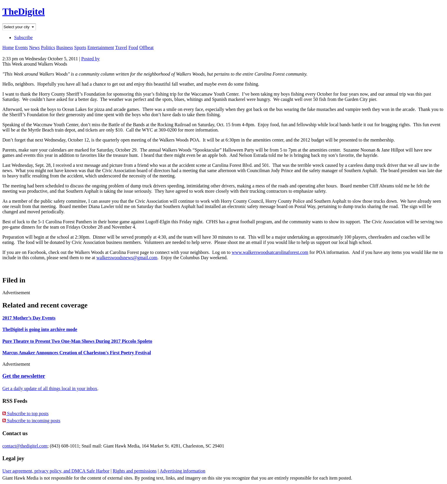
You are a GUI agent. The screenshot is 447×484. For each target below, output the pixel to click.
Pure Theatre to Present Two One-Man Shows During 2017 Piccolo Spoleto (77, 341)
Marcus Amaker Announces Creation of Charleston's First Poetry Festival (76, 352)
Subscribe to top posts (25, 413)
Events (21, 47)
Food (133, 47)
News (34, 47)
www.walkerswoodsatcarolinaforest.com (270, 252)
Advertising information (182, 470)
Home (8, 47)
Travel (121, 47)
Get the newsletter (23, 376)
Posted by (90, 58)
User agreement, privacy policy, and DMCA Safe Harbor (55, 470)
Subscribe (23, 37)
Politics (48, 47)
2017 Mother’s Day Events (29, 317)
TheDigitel (23, 11)
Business (64, 47)
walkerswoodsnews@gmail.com (126, 257)
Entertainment (100, 47)
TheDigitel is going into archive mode (39, 329)
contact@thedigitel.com (24, 445)
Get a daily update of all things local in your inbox (49, 388)
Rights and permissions (135, 470)
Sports (80, 47)
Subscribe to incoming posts (31, 420)
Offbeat (146, 47)
